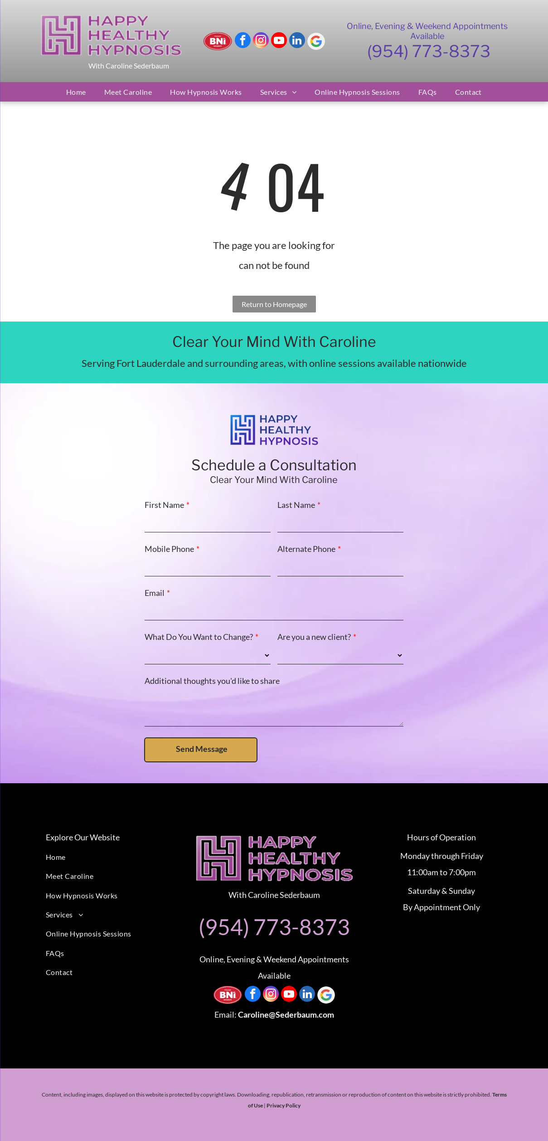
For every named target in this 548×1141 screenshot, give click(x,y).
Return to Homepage (274, 304)
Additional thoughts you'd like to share (212, 681)
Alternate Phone (306, 549)
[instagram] (261, 41)
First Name (164, 505)
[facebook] (243, 41)
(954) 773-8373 (428, 51)
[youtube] (279, 41)
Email (155, 593)
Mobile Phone (169, 549)
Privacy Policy (284, 1105)
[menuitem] (76, 91)
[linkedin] (297, 41)
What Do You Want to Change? (199, 637)
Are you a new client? (314, 637)
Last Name (296, 505)
